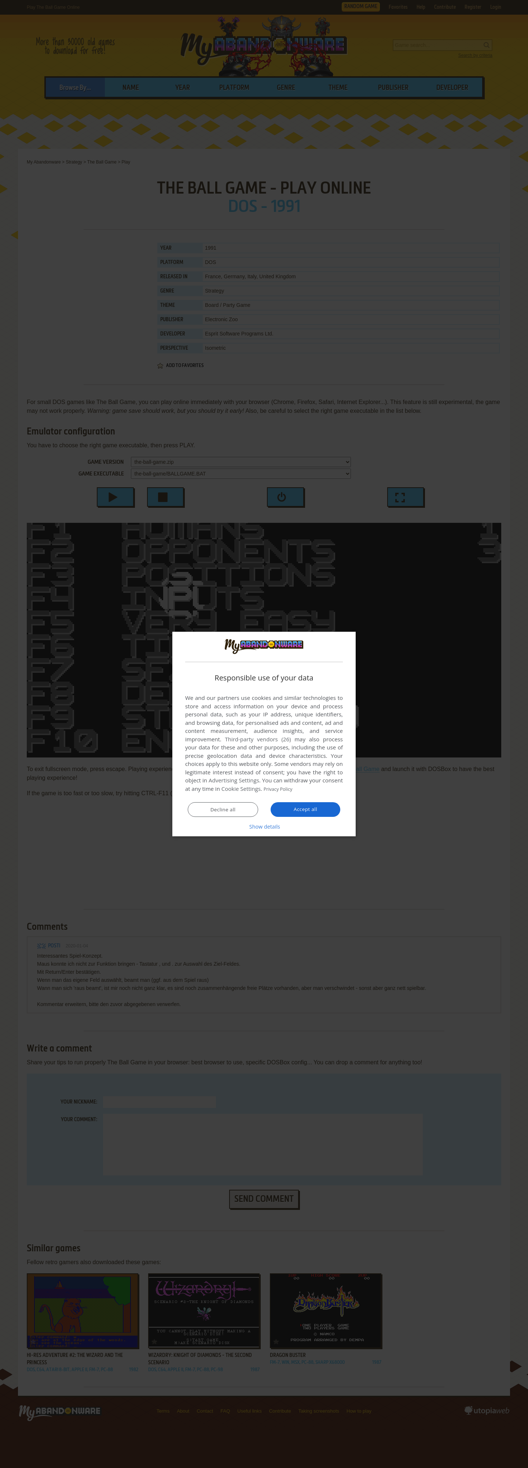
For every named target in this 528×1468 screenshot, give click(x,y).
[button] (264, 826)
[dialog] (264, 734)
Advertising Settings (234, 780)
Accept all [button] (306, 809)
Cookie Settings (241, 789)
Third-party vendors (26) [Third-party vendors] (258, 739)
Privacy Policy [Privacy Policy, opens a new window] (281, 789)
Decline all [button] (223, 809)
